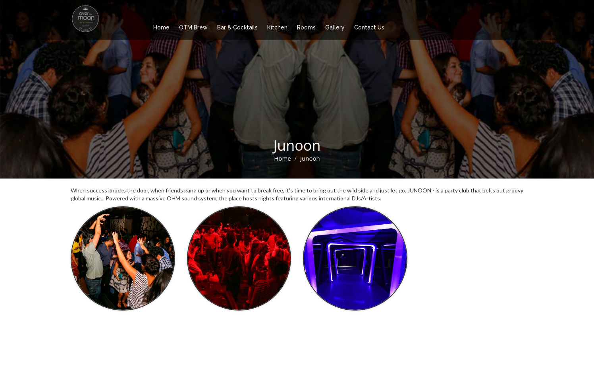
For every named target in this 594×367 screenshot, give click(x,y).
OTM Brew (193, 27)
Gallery (335, 27)
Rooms (306, 27)
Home (161, 27)
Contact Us (369, 27)
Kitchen (277, 27)
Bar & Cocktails (237, 27)
